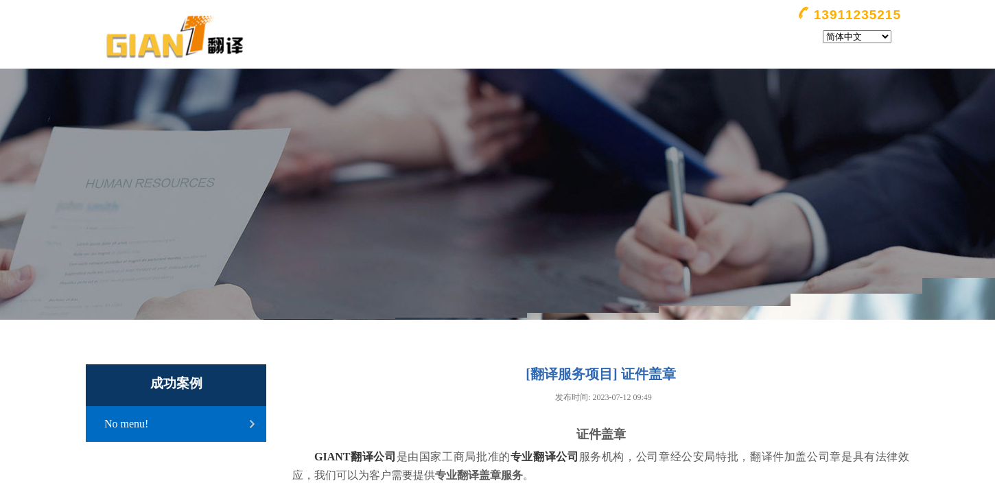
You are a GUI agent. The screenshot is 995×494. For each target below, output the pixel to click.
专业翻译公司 (545, 456)
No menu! (126, 424)
